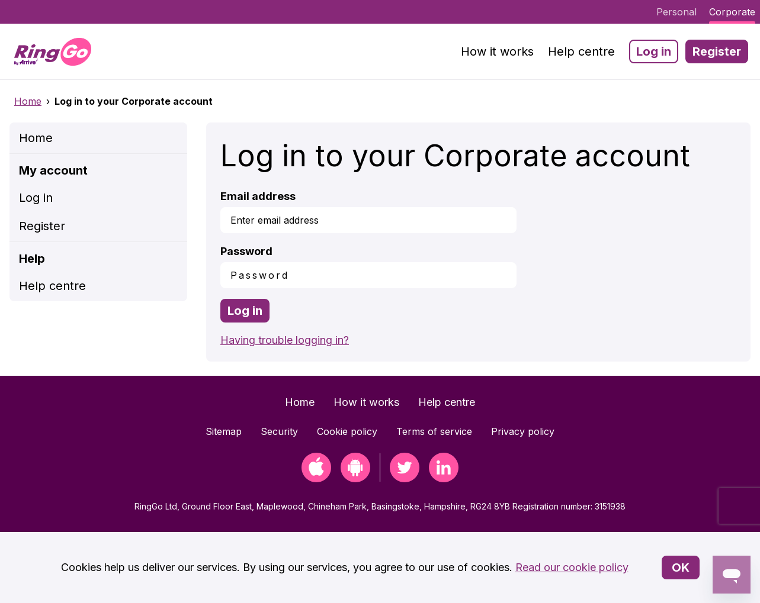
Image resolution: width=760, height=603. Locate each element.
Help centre (581, 51)
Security (279, 431)
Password (246, 251)
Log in (653, 51)
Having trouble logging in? (284, 340)
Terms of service (434, 431)
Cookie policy (347, 431)
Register (716, 51)
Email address (258, 196)
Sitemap (224, 431)
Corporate (732, 12)
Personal (676, 12)
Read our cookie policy (571, 567)
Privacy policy (522, 431)
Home (27, 101)
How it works (497, 51)
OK (681, 567)
